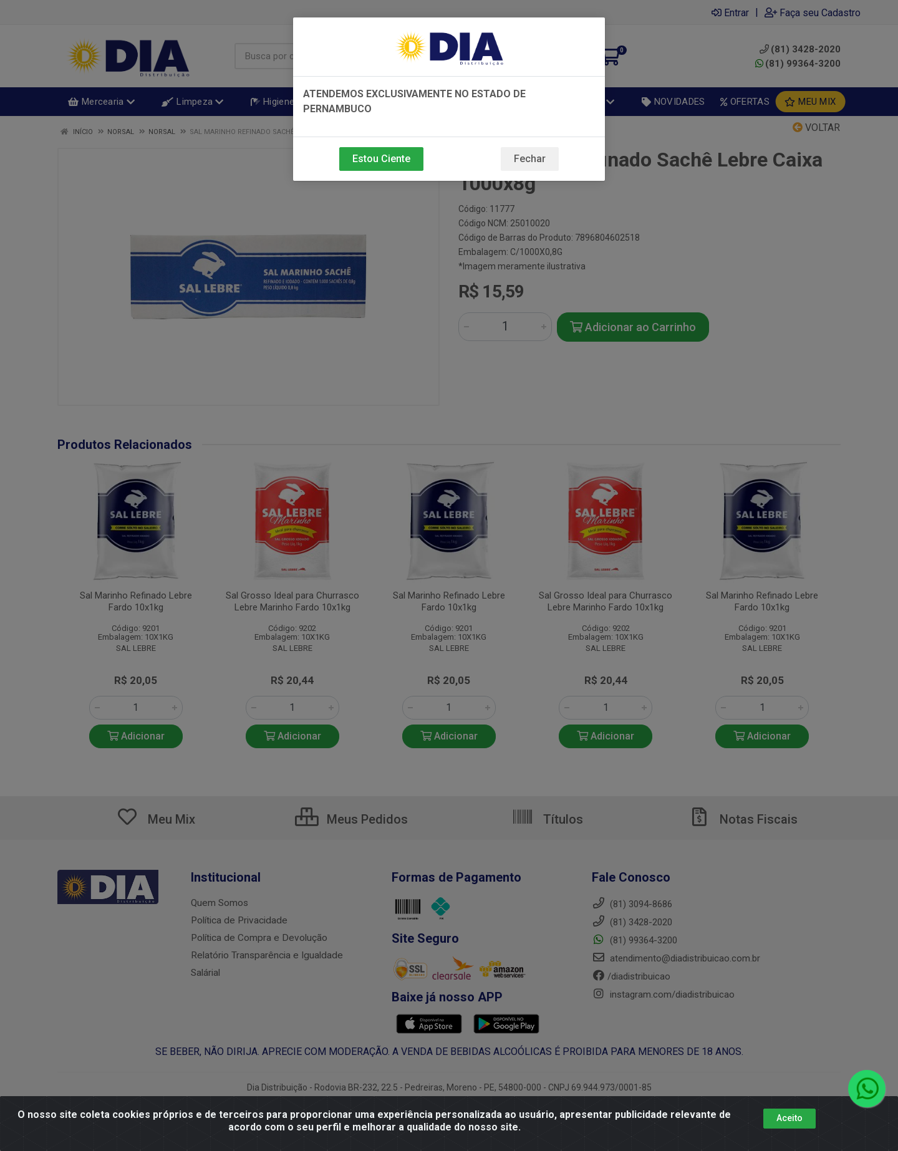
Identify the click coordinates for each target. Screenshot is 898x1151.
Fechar (530, 159)
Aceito (789, 1118)
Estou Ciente (381, 159)
